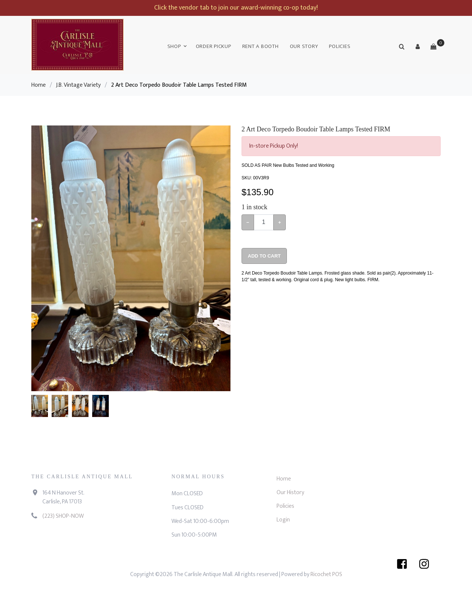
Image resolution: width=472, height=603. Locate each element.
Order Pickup (213, 46)
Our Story (304, 46)
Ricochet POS (326, 574)
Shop (174, 46)
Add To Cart (264, 256)
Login (283, 520)
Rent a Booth (260, 46)
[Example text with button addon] (264, 222)
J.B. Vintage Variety (78, 85)
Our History (290, 492)
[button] (417, 46)
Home (38, 85)
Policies (339, 46)
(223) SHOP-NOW (63, 516)
